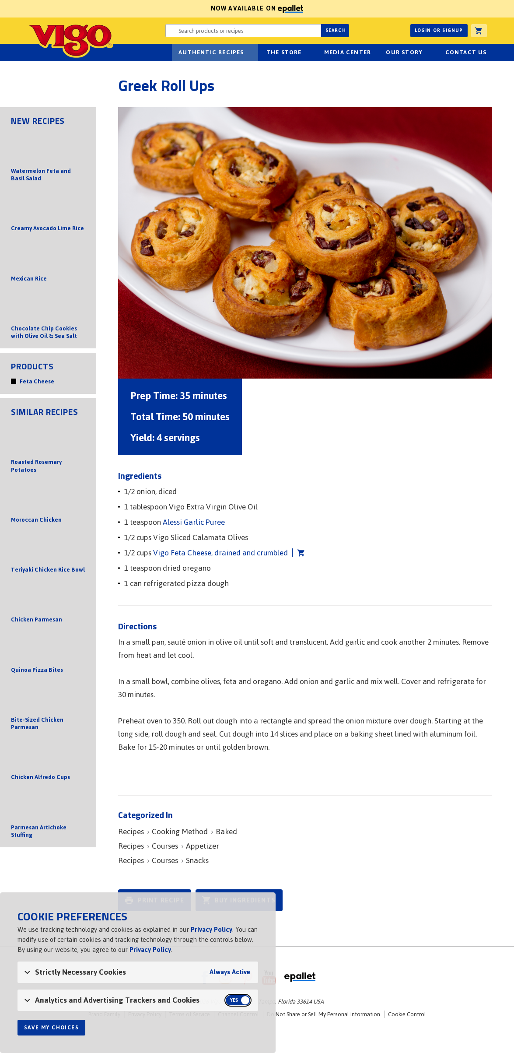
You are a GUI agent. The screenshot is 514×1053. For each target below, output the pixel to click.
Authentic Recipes (211, 52)
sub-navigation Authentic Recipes (249, 52)
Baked (226, 831)
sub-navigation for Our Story (427, 52)
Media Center (347, 52)
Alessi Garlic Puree (194, 522)
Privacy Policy (211, 929)
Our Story (404, 52)
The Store (284, 52)
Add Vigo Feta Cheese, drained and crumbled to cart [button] (298, 552)
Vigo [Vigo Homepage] (70, 40)
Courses (165, 846)
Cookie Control (407, 1014)
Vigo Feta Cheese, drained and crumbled (220, 552)
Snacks (197, 860)
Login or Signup (439, 30)
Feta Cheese (37, 381)
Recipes (131, 831)
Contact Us (466, 52)
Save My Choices (51, 1027)
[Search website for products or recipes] (243, 30)
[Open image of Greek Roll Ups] (305, 243)
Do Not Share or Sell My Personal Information (323, 1014)
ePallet (300, 977)
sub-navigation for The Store (306, 52)
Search (335, 30)
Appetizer (202, 846)
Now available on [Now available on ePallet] (151, 8)
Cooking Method (180, 831)
